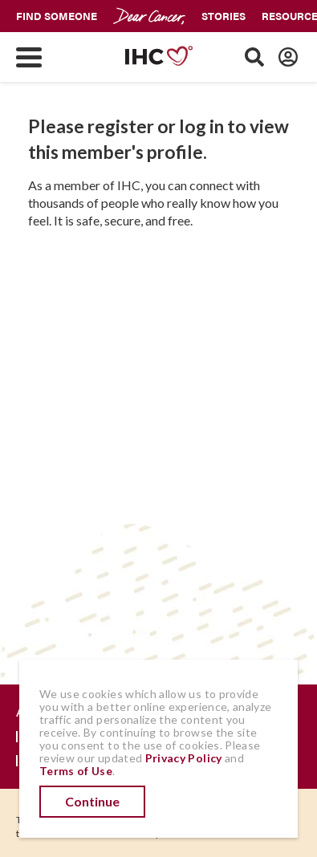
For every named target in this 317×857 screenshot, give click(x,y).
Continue (92, 801)
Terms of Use (75, 771)
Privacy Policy (183, 758)
